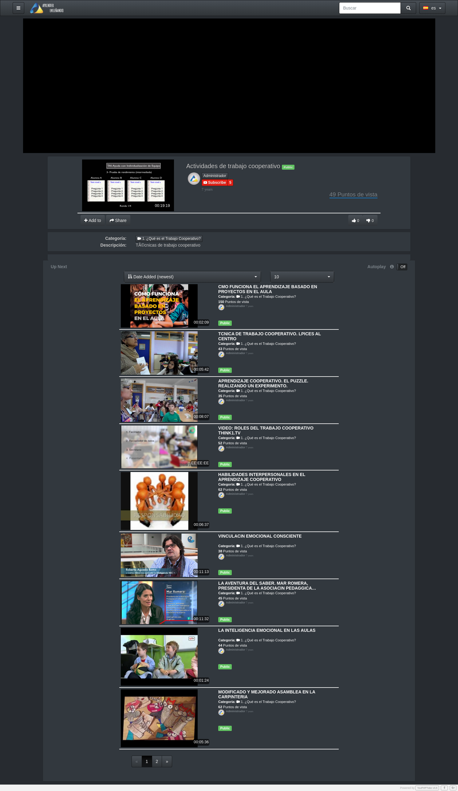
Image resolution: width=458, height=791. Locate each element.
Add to (92, 220)
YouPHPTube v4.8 (427, 787)
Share (118, 220)
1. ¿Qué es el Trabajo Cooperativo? (168, 238)
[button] (192, 277)
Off (403, 267)
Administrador (214, 176)
